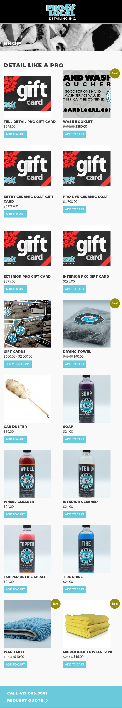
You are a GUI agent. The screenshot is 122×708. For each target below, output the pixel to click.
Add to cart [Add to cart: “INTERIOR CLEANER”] (74, 514)
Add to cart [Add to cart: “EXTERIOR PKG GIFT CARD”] (15, 289)
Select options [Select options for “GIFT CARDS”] (17, 364)
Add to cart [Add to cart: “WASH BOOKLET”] (74, 134)
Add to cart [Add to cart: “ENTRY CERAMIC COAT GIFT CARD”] (15, 214)
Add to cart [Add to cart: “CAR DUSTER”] (15, 439)
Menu (115, 6)
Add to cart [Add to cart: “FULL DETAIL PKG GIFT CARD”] (15, 134)
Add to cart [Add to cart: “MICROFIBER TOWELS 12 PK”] (74, 664)
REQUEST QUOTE (25, 700)
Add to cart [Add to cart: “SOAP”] (74, 439)
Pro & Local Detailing (61, 12)
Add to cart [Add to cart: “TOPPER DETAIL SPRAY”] (15, 589)
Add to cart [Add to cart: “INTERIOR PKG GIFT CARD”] (74, 289)
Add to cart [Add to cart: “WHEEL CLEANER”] (15, 514)
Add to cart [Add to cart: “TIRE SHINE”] (74, 589)
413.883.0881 (33, 693)
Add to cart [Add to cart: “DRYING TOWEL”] (74, 364)
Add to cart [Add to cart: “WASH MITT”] (15, 664)
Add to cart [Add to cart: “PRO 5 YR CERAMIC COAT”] (74, 209)
